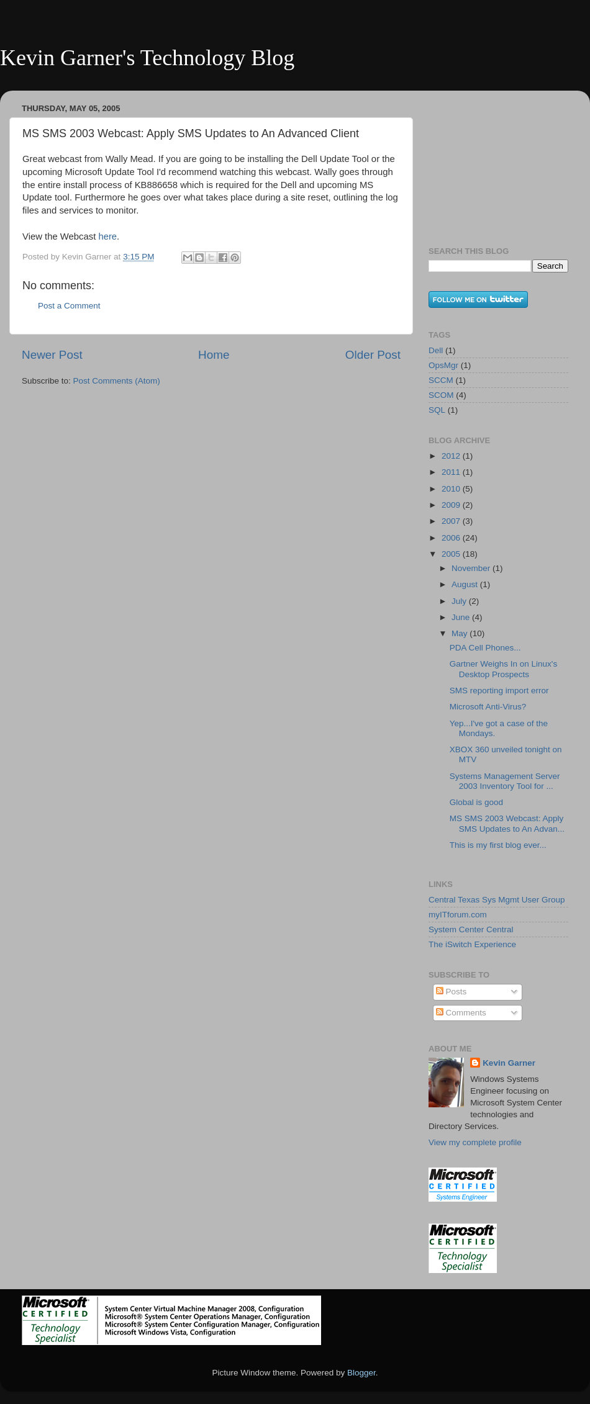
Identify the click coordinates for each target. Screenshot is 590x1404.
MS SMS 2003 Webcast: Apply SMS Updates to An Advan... (507, 823)
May (461, 633)
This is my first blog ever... (498, 845)
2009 (452, 505)
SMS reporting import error (499, 690)
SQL (437, 410)
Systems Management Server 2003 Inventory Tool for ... (505, 781)
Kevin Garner (509, 1063)
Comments (461, 1012)
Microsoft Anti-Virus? (488, 706)
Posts (451, 991)
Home (213, 354)
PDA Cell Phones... (485, 647)
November (472, 568)
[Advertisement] (491, 162)
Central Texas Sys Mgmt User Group (497, 899)
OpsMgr (443, 365)
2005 (452, 554)
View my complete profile (475, 1142)
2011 (452, 472)
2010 (452, 488)
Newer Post (52, 354)
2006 (452, 537)
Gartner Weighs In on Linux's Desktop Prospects (503, 668)
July (460, 601)
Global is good (476, 802)
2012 (452, 456)
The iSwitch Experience (472, 944)
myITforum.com (458, 914)
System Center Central (471, 929)
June (462, 617)
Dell (436, 350)
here (107, 236)
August (466, 584)
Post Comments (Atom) (116, 380)
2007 (452, 521)
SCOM (441, 395)
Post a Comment (69, 305)
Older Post (373, 354)
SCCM (441, 380)
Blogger (361, 1372)
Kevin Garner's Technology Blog (147, 57)
